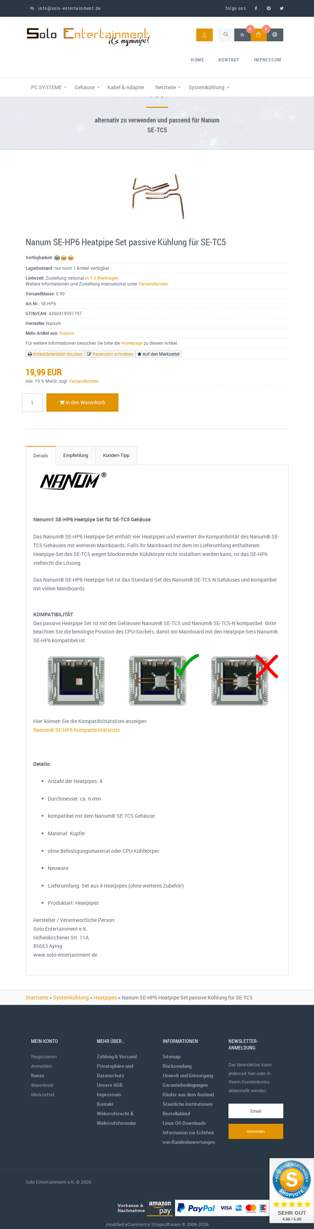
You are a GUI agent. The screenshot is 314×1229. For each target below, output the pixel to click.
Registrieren (44, 1056)
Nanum (67, 333)
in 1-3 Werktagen (101, 278)
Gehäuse (85, 87)
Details (40, 455)
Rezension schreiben (112, 354)
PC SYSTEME (46, 87)
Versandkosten (153, 284)
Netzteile (165, 87)
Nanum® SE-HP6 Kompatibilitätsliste (76, 729)
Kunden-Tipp (116, 455)
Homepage (132, 343)
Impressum (267, 59)
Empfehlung (75, 455)
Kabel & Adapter (125, 87)
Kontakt (229, 59)
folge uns (236, 8)
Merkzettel (42, 1094)
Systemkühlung (206, 87)
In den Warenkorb (82, 402)
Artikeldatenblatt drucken (58, 354)
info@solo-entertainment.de (65, 8)
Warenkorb (42, 1085)
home (197, 59)
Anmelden (41, 1066)
